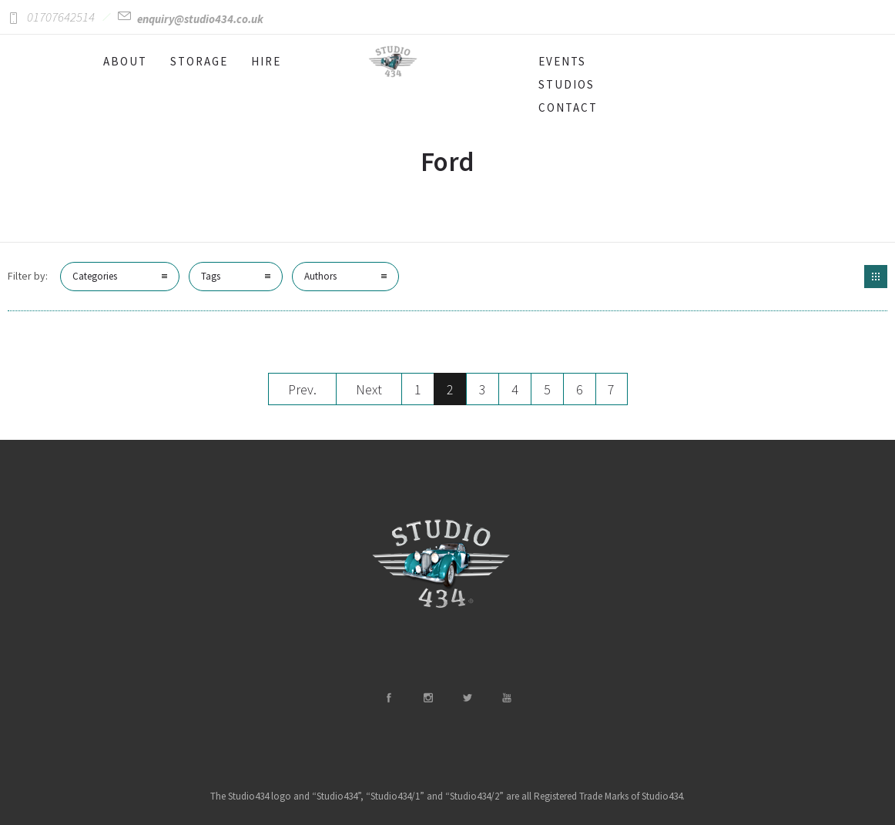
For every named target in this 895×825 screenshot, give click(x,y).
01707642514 (61, 16)
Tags (210, 276)
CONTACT (568, 107)
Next (369, 389)
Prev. (302, 389)
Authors (320, 276)
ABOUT (125, 61)
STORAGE (199, 61)
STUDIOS (566, 84)
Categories (94, 276)
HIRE (266, 61)
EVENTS (562, 61)
